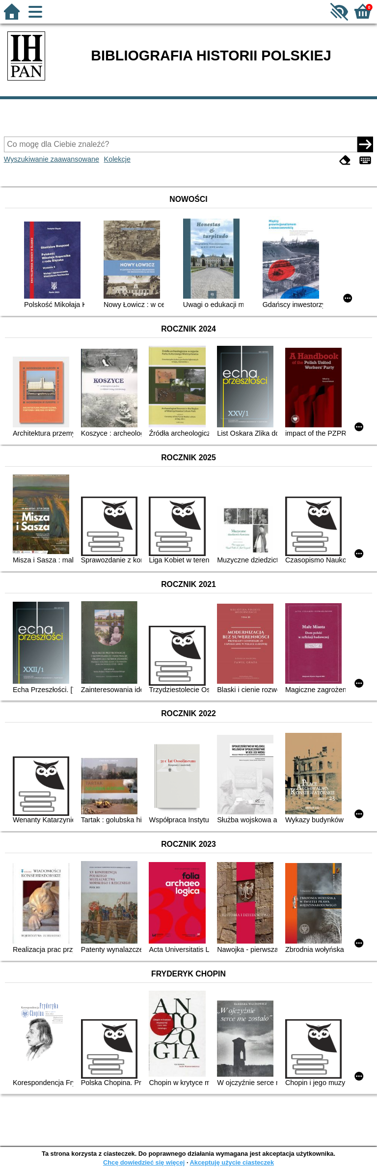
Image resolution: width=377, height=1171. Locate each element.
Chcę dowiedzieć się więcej (144, 1162)
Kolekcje (117, 159)
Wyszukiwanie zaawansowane (51, 159)
